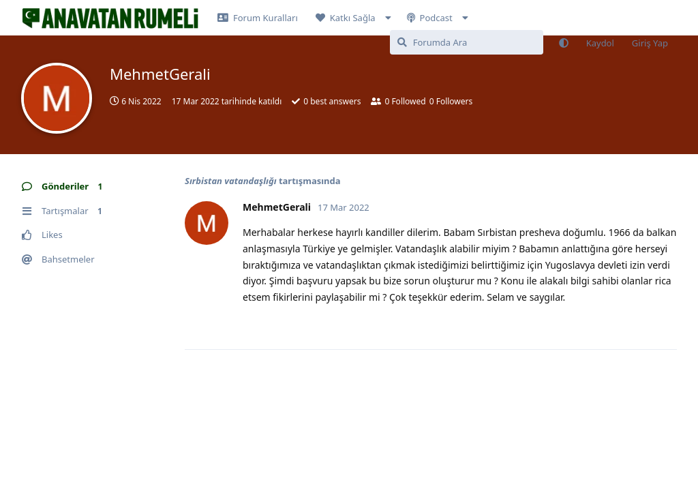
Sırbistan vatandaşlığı (231, 181)
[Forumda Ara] (466, 42)
